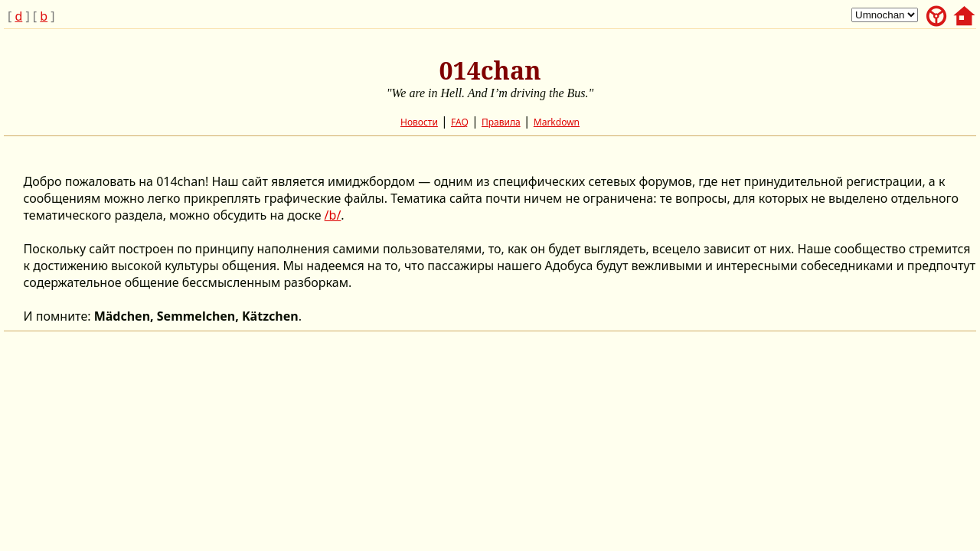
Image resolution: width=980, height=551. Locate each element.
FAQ (460, 122)
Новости (419, 122)
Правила (501, 122)
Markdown (557, 122)
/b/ (333, 215)
